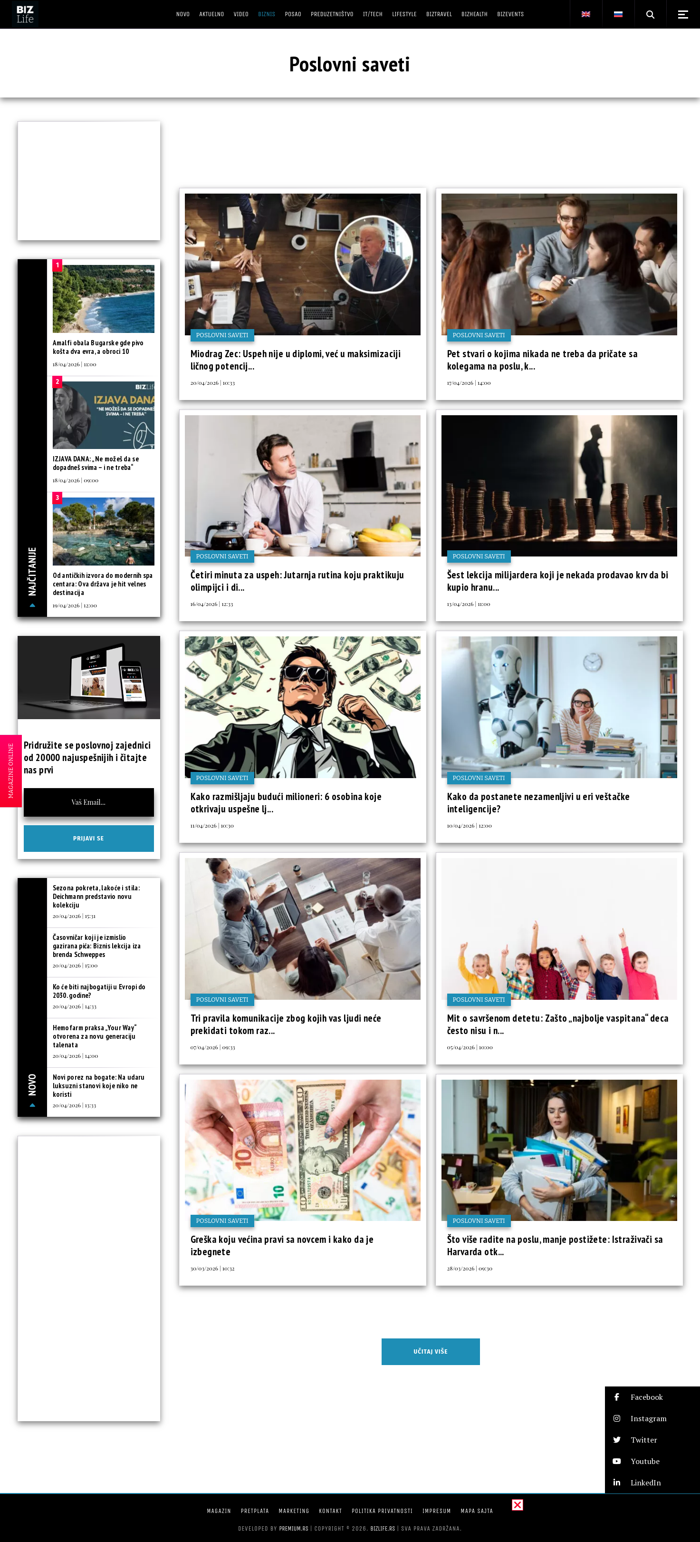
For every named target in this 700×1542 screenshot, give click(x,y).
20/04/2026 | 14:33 (74, 1006)
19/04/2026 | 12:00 (75, 605)
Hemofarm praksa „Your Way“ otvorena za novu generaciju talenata (95, 1036)
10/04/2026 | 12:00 (469, 825)
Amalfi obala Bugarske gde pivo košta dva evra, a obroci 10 (98, 347)
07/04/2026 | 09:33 (213, 1047)
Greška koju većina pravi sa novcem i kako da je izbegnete (282, 1245)
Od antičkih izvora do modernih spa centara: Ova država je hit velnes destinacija (103, 584)
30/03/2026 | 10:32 (213, 1268)
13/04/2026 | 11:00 (468, 603)
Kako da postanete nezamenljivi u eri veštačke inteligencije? (538, 802)
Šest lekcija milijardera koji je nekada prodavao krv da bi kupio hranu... (558, 581)
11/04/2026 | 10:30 (212, 825)
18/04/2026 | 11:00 (74, 364)
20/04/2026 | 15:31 (74, 915)
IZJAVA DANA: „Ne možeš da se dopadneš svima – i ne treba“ (96, 463)
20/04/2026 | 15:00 (75, 965)
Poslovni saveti (222, 335)
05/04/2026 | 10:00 (470, 1047)
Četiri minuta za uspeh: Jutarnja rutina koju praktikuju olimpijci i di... (297, 581)
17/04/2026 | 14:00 (469, 382)
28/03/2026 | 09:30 (470, 1268)
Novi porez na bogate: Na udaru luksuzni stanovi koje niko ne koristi (99, 1086)
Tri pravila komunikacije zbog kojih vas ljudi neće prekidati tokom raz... (286, 1024)
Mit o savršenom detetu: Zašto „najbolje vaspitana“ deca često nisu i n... (558, 1024)
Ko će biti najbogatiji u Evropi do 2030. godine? (99, 991)
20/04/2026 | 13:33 (74, 1105)
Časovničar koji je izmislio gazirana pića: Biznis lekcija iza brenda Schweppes (97, 946)
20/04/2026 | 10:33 (213, 382)
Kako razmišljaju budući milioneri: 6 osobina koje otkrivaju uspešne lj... (286, 802)
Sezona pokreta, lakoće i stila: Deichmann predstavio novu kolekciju (96, 896)
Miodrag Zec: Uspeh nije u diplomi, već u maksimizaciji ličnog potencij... (296, 359)
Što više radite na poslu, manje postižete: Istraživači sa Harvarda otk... (555, 1245)
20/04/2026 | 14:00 (75, 1055)
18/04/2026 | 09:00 (76, 480)
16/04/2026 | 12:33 (212, 603)
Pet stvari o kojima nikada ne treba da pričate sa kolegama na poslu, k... (542, 359)
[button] (652, 1397)
